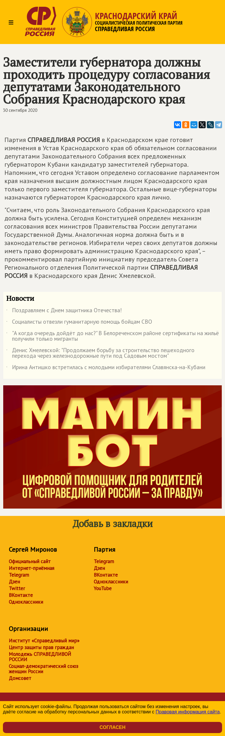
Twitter (17, 588)
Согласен (112, 727)
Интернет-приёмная (31, 568)
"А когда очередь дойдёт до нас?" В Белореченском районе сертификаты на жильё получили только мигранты (112, 336)
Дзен (14, 581)
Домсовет (20, 678)
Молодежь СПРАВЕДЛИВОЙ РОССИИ (40, 656)
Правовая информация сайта (188, 711)
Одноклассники (26, 602)
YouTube (103, 588)
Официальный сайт (30, 561)
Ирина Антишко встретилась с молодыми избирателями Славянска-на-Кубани (105, 368)
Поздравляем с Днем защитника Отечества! (64, 311)
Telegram (19, 575)
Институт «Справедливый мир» (44, 640)
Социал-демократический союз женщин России (43, 669)
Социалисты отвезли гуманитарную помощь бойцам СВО (79, 323)
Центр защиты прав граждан (41, 647)
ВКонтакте (21, 595)
